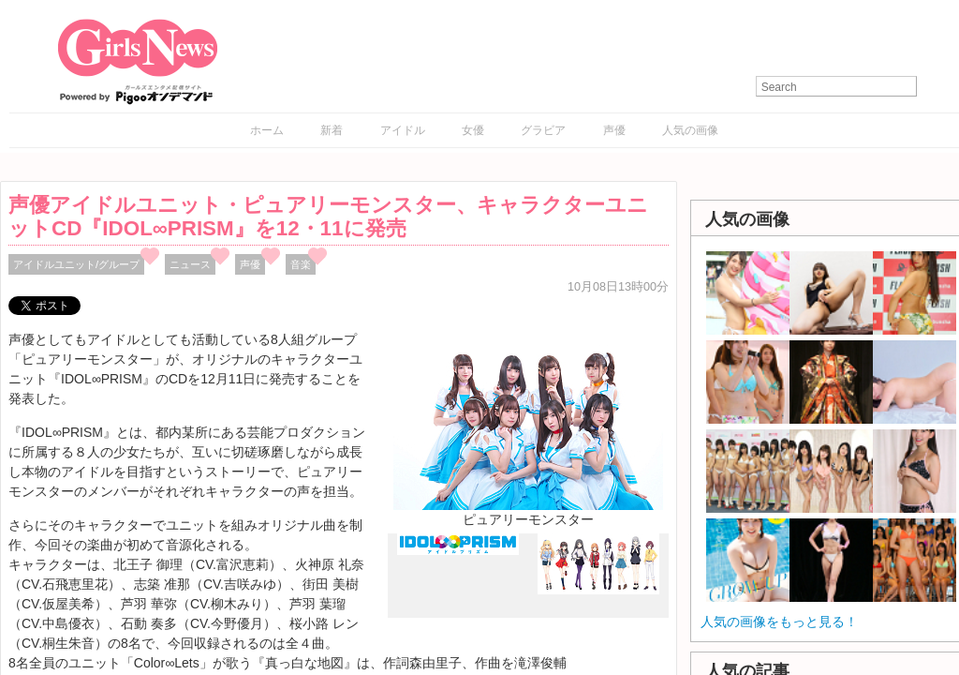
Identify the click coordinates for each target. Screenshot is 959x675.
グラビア (543, 130)
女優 (473, 130)
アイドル (402, 130)
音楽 (300, 264)
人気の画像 (690, 130)
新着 (331, 130)
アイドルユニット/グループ (76, 264)
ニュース (190, 264)
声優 (614, 130)
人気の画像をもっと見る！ (779, 621)
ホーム (267, 130)
